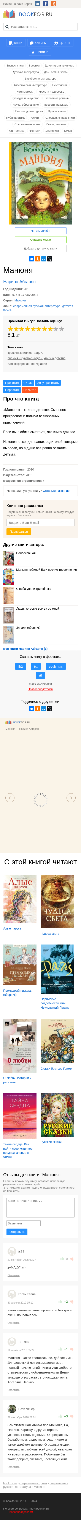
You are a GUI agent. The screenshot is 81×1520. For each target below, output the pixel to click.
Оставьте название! (56, 490)
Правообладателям (20, 1511)
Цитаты (65, 43)
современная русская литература (36, 306)
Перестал (12, 390)
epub (56, 666)
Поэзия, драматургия (29, 111)
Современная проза (27, 124)
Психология (59, 85)
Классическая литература (30, 85)
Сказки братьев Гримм (56, 1068)
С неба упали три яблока (27, 588)
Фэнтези (34, 130)
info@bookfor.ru (39, 1508)
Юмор (68, 130)
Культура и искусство (25, 98)
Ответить (14, 1275)
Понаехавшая (19, 553)
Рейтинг (42, 52)
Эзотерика (52, 130)
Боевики (34, 65)
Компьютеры (25, 91)
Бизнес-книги (15, 65)
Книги (18, 43)
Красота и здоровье (51, 91)
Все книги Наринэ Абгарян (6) (25, 648)
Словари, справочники (60, 117)
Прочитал (12, 382)
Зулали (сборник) (22, 627)
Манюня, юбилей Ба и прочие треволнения (40, 569)
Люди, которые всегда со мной (31, 608)
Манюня (20, 300)
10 (62, 329)
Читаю (28, 382)
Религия (35, 117)
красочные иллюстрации (25, 352)
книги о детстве (54, 358)
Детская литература (26, 72)
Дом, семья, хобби (56, 72)
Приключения (57, 111)
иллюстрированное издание (27, 364)
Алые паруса (12, 928)
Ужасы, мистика (56, 124)
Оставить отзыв (40, 239)
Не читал (30, 390)
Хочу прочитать (48, 382)
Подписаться (19, 531)
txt (36, 666)
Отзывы (40, 43)
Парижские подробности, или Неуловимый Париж (55, 1003)
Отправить (17, 1232)
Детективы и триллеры (60, 65)
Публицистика (15, 117)
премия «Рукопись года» (25, 358)
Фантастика (16, 130)
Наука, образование (26, 104)
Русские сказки (51, 1142)
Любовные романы (56, 98)
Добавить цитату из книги (40, 248)
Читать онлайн (40, 230)
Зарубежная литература (40, 78)
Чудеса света (50, 933)
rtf (40, 675)
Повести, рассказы (56, 104)
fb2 (20, 666)
